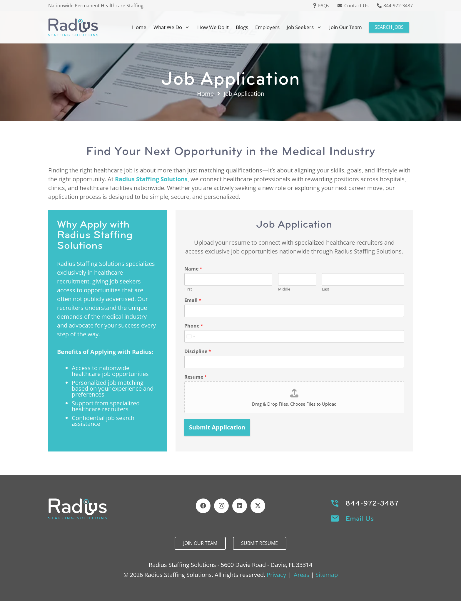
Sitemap (326, 575)
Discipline (197, 351)
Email (192, 300)
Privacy (276, 575)
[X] (257, 505)
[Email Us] (337, 518)
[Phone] (294, 336)
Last (325, 289)
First (188, 289)
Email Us (359, 518)
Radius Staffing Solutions (151, 179)
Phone (193, 326)
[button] (186, 27)
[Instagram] (221, 505)
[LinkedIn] (239, 505)
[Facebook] (203, 505)
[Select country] (190, 336)
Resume (195, 377)
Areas (301, 575)
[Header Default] (73, 27)
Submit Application (217, 427)
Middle (284, 289)
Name (193, 269)
